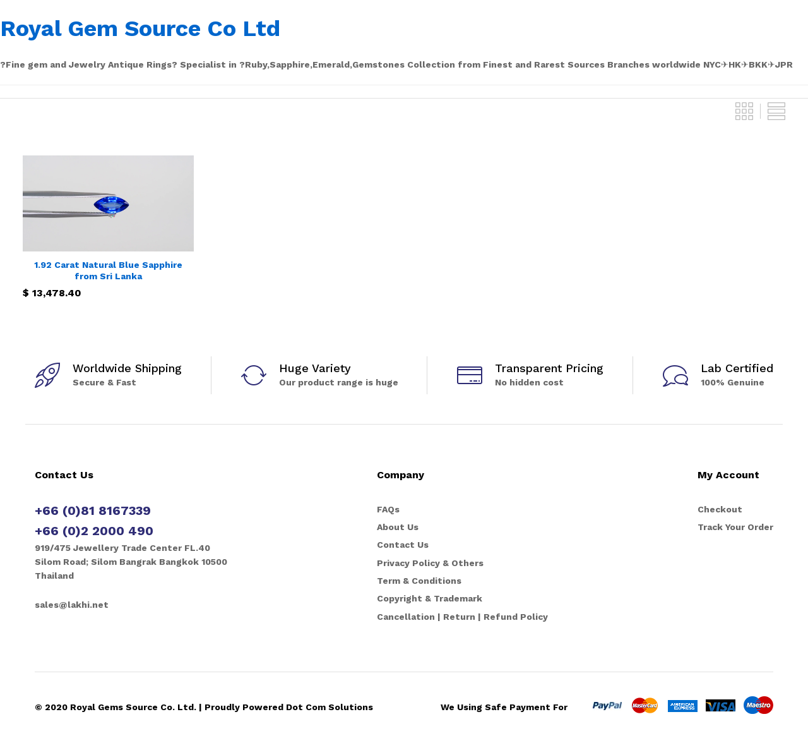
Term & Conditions (419, 581)
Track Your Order (735, 527)
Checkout (720, 509)
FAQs (388, 509)
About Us (398, 527)
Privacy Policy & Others (430, 563)
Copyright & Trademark (429, 598)
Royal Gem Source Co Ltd (140, 28)
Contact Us (403, 545)
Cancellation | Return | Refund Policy (462, 617)
